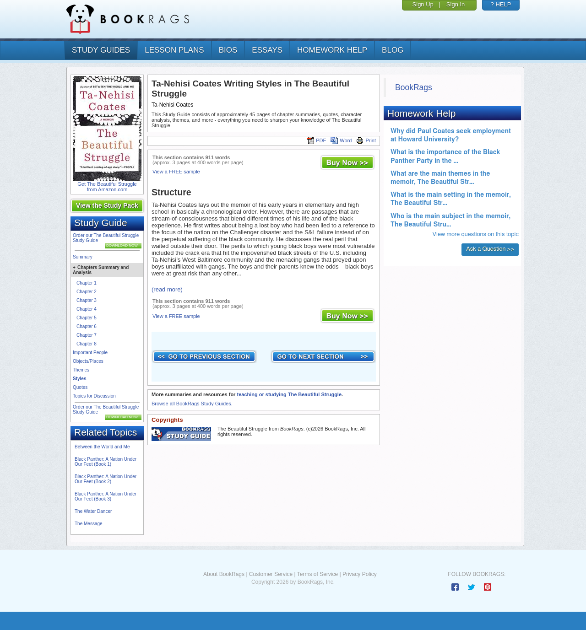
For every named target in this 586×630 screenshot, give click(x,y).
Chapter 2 (86, 291)
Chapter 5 (86, 317)
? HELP (501, 4)
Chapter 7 (86, 335)
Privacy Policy (359, 574)
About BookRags (223, 574)
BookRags (413, 87)
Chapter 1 (86, 282)
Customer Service (271, 574)
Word (341, 140)
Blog (392, 50)
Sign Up (423, 4)
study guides (101, 50)
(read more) (167, 289)
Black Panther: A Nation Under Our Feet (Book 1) (105, 462)
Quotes (80, 387)
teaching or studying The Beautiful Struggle (289, 394)
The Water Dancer (93, 511)
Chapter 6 (86, 326)
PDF (316, 140)
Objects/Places (88, 361)
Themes (81, 369)
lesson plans (174, 50)
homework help (332, 50)
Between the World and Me (102, 446)
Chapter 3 (86, 300)
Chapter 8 (86, 343)
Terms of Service (317, 574)
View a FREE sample (176, 171)
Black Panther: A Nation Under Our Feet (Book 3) (105, 496)
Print (366, 140)
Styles (79, 378)
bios (228, 50)
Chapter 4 (86, 309)
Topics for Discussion (94, 395)
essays (267, 50)
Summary (82, 256)
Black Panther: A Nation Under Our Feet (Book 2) (105, 479)
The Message (89, 523)
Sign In (455, 4)
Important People (90, 352)
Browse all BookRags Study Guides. (192, 403)
